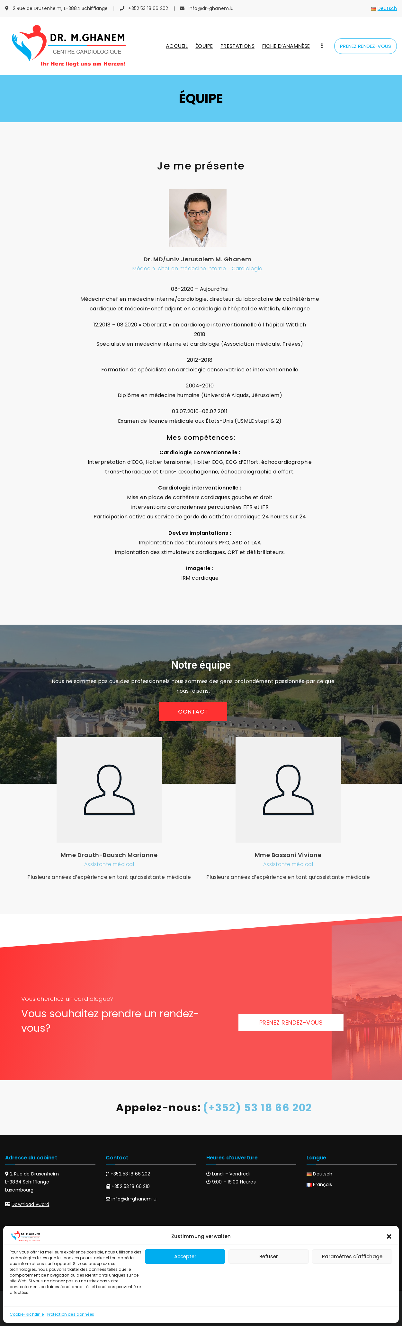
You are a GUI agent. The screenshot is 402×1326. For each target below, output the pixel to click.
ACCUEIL (177, 46)
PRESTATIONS (237, 46)
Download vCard (30, 1204)
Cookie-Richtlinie (27, 1314)
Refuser (268, 1256)
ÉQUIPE (204, 46)
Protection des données (70, 1314)
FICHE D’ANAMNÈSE (286, 46)
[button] (389, 1236)
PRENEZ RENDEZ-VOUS (365, 46)
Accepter (185, 1256)
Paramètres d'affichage (352, 1256)
